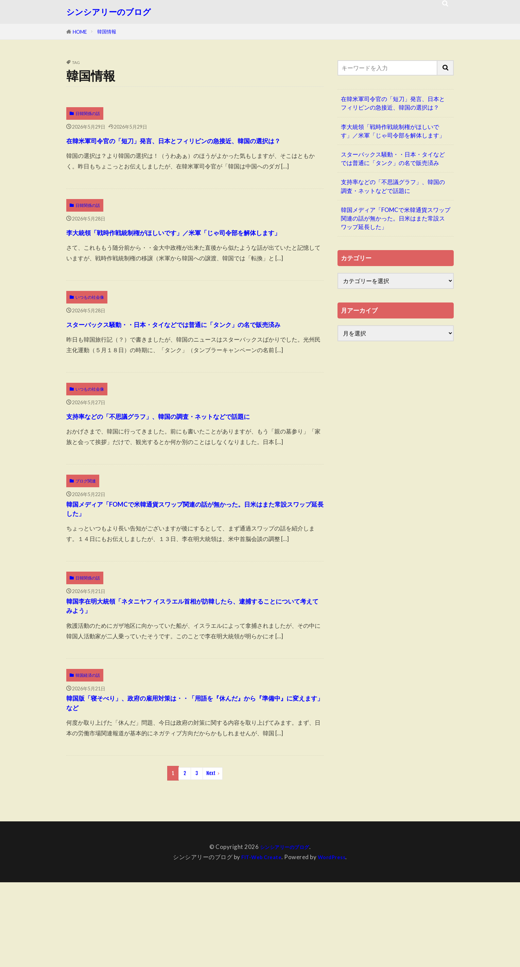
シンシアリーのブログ (108, 12)
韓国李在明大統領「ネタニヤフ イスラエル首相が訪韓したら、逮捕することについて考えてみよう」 (192, 679)
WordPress (334, 941)
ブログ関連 (85, 539)
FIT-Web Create (259, 941)
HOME (80, 32)
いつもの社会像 (89, 326)
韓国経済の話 (87, 752)
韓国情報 (106, 31)
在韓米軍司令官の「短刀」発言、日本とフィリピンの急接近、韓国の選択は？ (190, 147)
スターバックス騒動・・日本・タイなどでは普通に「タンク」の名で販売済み (191, 360)
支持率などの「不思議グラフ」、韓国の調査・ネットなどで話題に (191, 466)
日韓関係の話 (87, 113)
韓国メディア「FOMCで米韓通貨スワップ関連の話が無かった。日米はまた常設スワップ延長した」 (191, 573)
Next (210, 859)
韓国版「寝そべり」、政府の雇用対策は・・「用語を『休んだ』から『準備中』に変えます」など (185, 786)
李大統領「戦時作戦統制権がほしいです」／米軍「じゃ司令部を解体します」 (190, 253)
